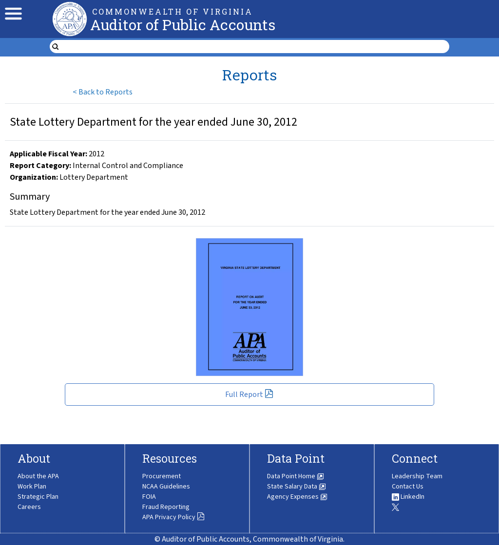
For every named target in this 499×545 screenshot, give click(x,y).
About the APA (38, 476)
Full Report (249, 394)
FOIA (149, 497)
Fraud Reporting (166, 507)
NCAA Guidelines (166, 486)
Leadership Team (417, 476)
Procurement (161, 476)
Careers (29, 507)
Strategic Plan (38, 497)
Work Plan (32, 486)
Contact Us (407, 486)
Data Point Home (295, 476)
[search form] (255, 47)
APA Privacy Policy (173, 517)
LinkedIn (408, 497)
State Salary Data (296, 486)
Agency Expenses (297, 497)
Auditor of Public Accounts (182, 24)
